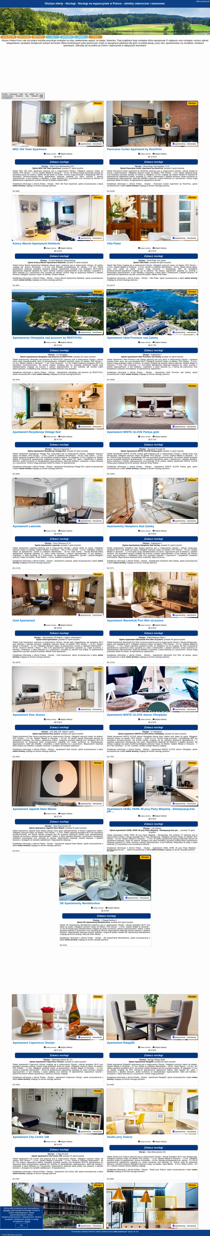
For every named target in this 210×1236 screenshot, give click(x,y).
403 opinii (122, 922)
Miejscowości (38, 37)
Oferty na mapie (24, 37)
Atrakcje (81, 37)
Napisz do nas (133, 1231)
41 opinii (75, 1062)
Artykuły (95, 37)
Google (7, 1210)
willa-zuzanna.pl (202, 1)
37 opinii (68, 639)
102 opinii (72, 734)
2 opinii (70, 545)
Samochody (67, 37)
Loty (52, 37)
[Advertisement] (105, 69)
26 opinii (175, 734)
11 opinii (172, 451)
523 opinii (84, 357)
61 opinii (171, 545)
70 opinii (77, 262)
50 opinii (174, 639)
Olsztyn (98, 103)
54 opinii (77, 451)
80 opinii (164, 1062)
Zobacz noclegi (59, 161)
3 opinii (174, 168)
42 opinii (172, 357)
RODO (27, 1221)
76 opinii (73, 1156)
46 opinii (160, 262)
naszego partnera (49, 186)
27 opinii (72, 168)
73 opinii (191, 830)
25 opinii (75, 828)
